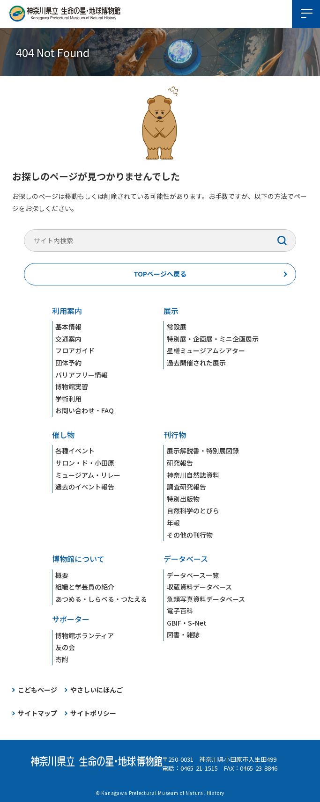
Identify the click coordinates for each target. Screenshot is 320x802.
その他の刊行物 (190, 535)
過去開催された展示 (196, 362)
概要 (61, 575)
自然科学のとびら (193, 510)
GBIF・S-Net (187, 622)
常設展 (176, 326)
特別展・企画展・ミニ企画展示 (213, 338)
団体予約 (68, 362)
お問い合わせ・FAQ (84, 410)
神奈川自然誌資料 (193, 475)
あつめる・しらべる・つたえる (101, 599)
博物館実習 (71, 386)
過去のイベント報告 (84, 486)
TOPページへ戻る (160, 273)
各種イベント (75, 450)
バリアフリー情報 (81, 374)
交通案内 (68, 338)
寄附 (61, 659)
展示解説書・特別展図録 (203, 450)
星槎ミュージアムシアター (206, 350)
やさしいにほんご (96, 689)
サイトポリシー (93, 713)
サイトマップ (37, 713)
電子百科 (180, 610)
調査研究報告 (186, 486)
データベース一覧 (193, 575)
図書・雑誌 (183, 634)
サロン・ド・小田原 (84, 462)
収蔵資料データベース (199, 586)
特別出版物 (183, 498)
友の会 (65, 647)
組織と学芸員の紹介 (84, 586)
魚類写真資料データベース (206, 599)
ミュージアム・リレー (87, 475)
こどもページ (37, 689)
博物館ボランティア (84, 635)
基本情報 (68, 326)
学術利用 (68, 398)
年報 (173, 522)
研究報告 (180, 462)
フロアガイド (75, 350)
